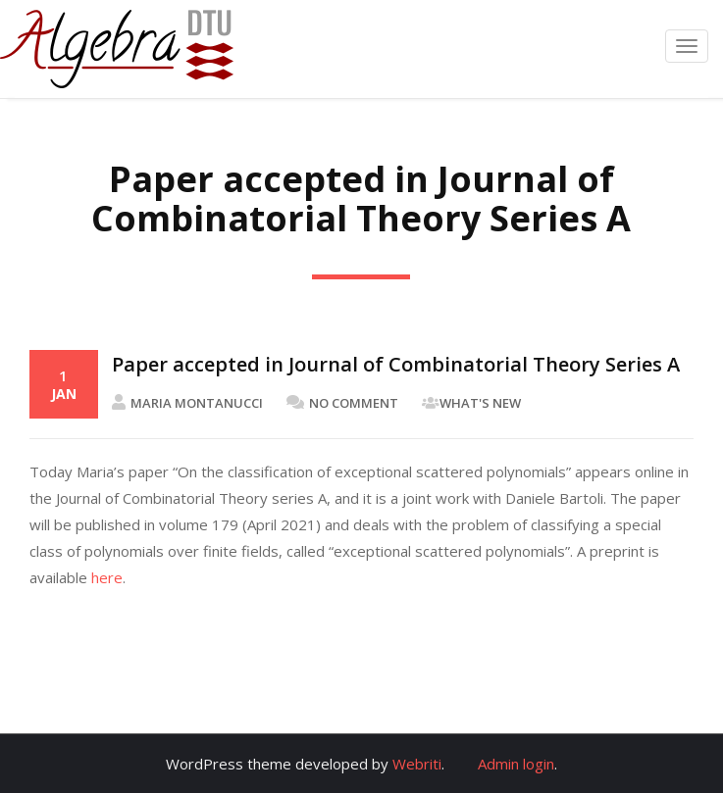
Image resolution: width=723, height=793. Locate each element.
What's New (480, 403)
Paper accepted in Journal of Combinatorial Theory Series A (396, 364)
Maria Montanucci (187, 403)
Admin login (516, 763)
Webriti (416, 763)
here (107, 577)
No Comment (342, 403)
